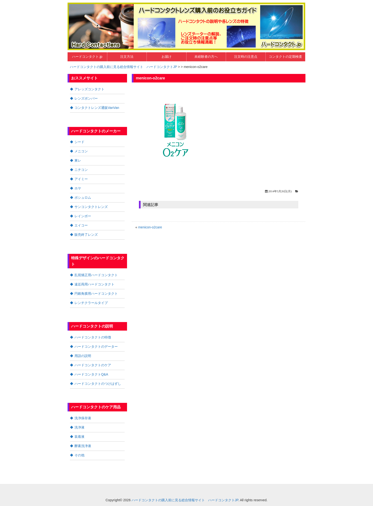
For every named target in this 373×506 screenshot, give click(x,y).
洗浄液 (79, 427)
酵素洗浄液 (82, 446)
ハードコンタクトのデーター (96, 346)
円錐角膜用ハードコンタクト (96, 293)
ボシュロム (82, 197)
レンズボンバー (86, 98)
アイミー (81, 179)
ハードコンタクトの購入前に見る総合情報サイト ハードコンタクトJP (123, 67)
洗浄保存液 (82, 418)
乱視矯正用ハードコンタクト (96, 275)
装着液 (79, 437)
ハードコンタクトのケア (92, 365)
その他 (79, 455)
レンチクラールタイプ (91, 303)
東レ (77, 160)
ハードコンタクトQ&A (91, 374)
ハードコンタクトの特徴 (92, 337)
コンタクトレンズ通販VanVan (96, 108)
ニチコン (81, 170)
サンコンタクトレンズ (91, 207)
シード (79, 142)
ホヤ (77, 188)
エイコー (81, 225)
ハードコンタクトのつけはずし (97, 384)
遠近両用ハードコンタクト (94, 284)
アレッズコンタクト (89, 89)
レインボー (82, 216)
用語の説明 (82, 356)
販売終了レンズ (86, 234)
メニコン (81, 151)
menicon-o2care (150, 227)
